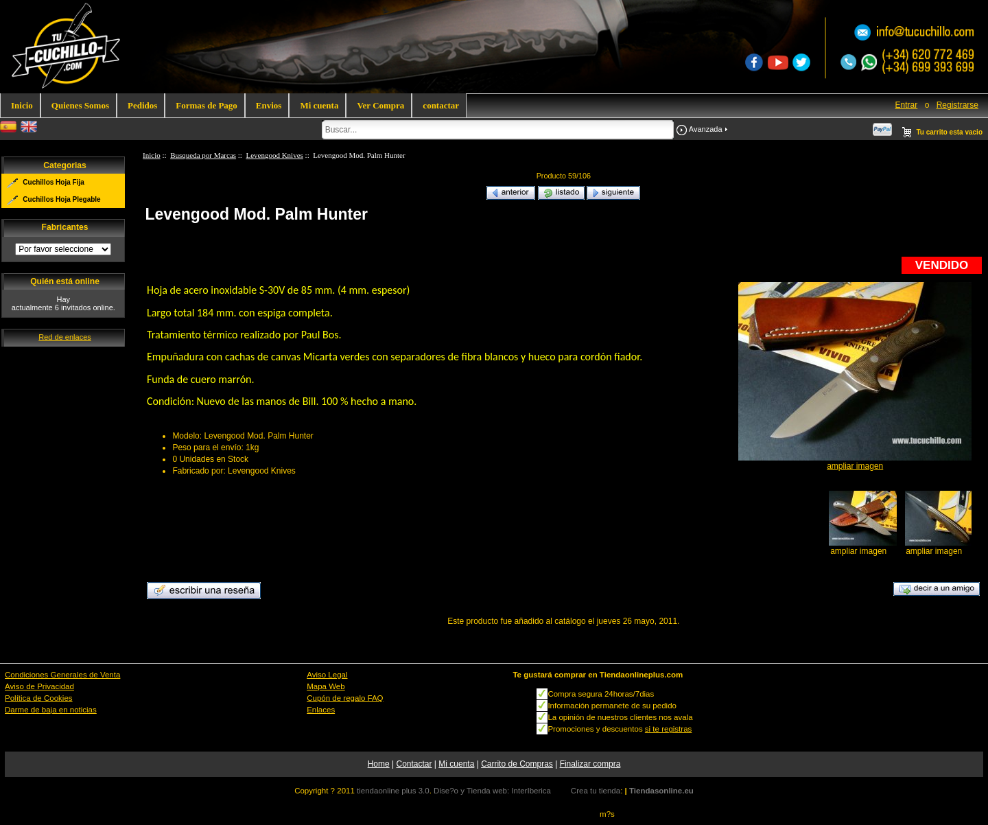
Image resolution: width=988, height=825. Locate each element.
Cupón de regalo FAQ (345, 698)
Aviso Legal (327, 675)
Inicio (22, 105)
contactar (441, 105)
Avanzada (705, 129)
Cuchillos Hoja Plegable (61, 199)
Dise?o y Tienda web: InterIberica (492, 791)
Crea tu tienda (595, 791)
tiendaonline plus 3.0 (393, 791)
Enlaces (321, 710)
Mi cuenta (319, 105)
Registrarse (957, 105)
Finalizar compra (590, 764)
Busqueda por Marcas (203, 155)
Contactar (414, 764)
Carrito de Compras (517, 764)
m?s (607, 814)
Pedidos (142, 105)
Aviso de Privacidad (39, 686)
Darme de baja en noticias (51, 710)
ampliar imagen (859, 547)
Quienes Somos (80, 105)
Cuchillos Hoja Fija (53, 182)
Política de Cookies (39, 698)
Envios (269, 105)
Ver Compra (380, 105)
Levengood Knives (274, 155)
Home (379, 764)
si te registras (668, 729)
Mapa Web (325, 686)
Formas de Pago (206, 105)
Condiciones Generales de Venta (62, 675)
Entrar (906, 105)
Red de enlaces (64, 337)
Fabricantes (65, 228)
